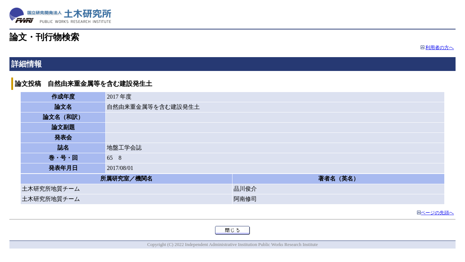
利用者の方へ (439, 47)
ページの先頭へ (437, 212)
